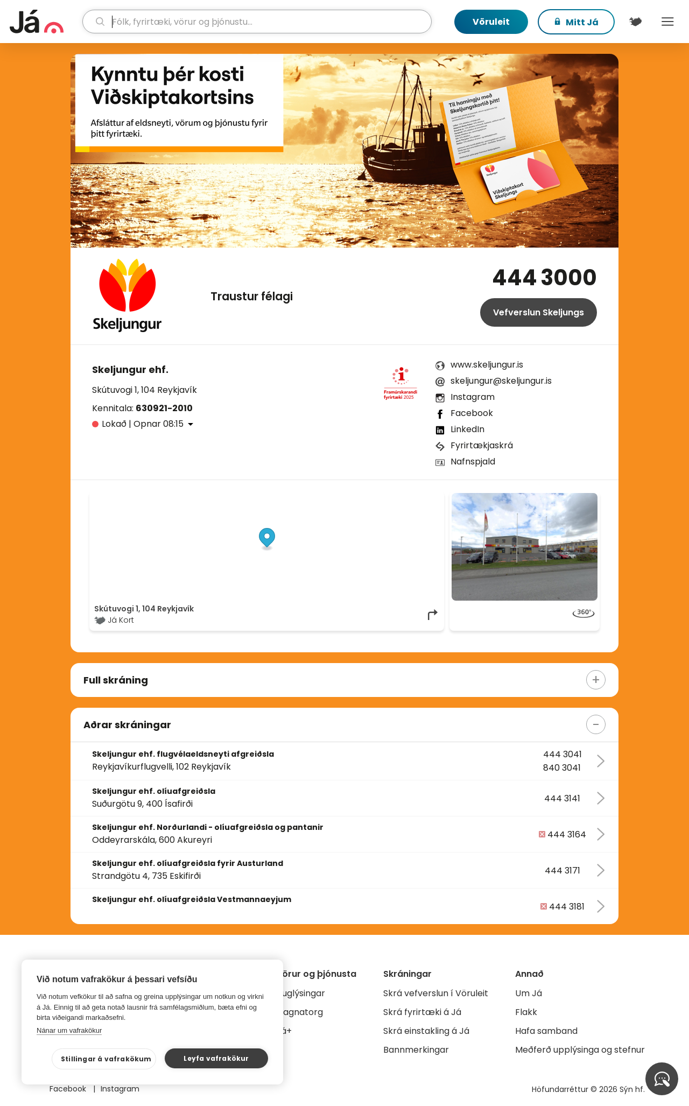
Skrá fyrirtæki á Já (422, 1012)
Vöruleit (491, 22)
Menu (667, 21)
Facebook (472, 413)
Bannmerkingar (416, 1050)
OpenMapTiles (418, 498)
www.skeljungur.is (487, 364)
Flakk (526, 1012)
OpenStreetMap (366, 498)
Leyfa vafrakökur (216, 1058)
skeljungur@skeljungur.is (501, 381)
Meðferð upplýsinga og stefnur (580, 1050)
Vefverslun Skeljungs (538, 312)
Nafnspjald (473, 461)
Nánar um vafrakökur (69, 1030)
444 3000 (544, 278)
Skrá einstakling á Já (426, 1031)
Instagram (473, 397)
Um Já (528, 993)
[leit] (257, 21)
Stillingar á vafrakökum (106, 1058)
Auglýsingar (300, 993)
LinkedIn (467, 429)
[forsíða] (45, 21)
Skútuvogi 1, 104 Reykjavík (144, 390)
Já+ (284, 1031)
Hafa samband (546, 1031)
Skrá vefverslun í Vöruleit (435, 993)
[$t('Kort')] (635, 21)
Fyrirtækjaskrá (482, 445)
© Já (328, 498)
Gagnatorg (299, 1012)
